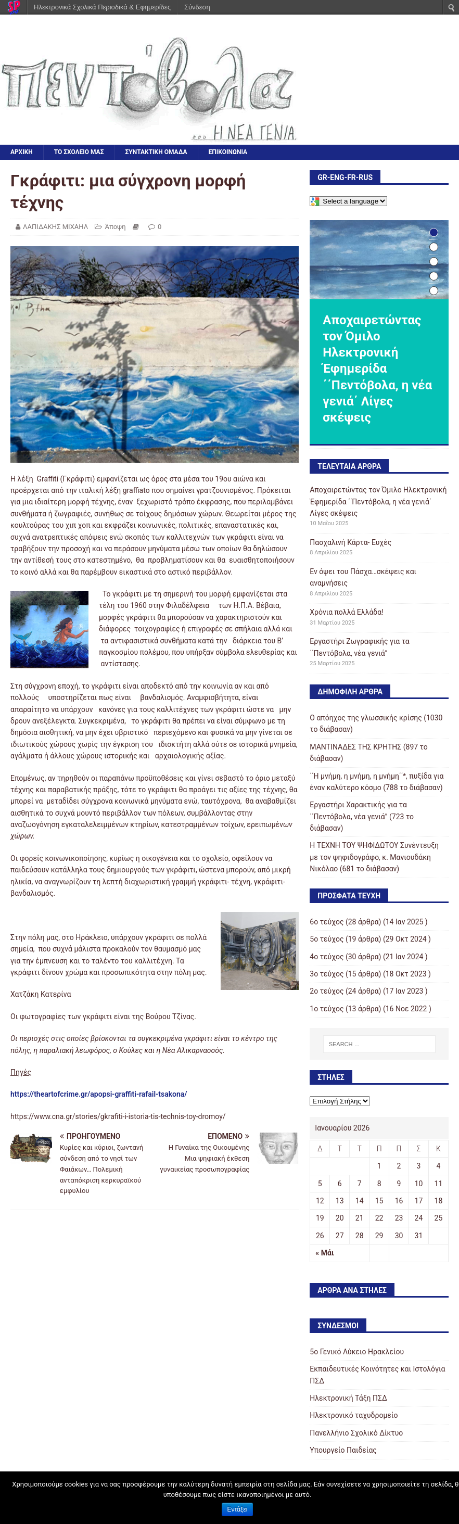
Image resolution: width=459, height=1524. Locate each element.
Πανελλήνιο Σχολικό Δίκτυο (356, 1433)
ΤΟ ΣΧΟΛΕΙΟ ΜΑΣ (79, 152)
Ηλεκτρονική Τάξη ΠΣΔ (348, 1398)
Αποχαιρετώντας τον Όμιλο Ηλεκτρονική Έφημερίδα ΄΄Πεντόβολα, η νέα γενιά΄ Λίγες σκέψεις (378, 501)
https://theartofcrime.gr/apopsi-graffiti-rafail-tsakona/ (98, 1094)
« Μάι (324, 1253)
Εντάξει (237, 1509)
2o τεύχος (326, 991)
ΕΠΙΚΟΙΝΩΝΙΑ (228, 152)
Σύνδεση (197, 7)
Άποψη (115, 227)
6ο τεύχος (326, 922)
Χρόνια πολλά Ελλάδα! (347, 612)
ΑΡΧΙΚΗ (21, 152)
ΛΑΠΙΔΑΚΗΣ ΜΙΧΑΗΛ (55, 227)
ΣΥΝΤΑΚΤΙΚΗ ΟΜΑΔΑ (156, 152)
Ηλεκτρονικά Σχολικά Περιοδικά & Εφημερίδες (102, 7)
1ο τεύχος (326, 1009)
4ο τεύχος (326, 956)
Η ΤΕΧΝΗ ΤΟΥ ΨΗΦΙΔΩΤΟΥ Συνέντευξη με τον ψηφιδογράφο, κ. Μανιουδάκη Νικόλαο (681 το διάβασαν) (374, 857)
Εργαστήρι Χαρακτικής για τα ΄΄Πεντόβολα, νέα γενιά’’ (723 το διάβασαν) (362, 816)
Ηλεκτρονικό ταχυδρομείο (354, 1415)
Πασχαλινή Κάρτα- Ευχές (350, 542)
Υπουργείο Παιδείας (343, 1450)
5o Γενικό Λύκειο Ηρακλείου (357, 1352)
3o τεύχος (326, 974)
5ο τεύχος (326, 939)
